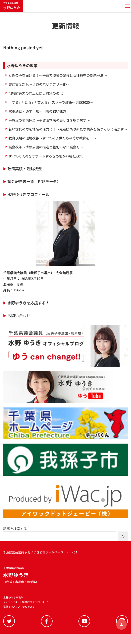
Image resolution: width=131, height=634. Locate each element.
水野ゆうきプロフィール (28, 194)
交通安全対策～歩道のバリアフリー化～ (39, 84)
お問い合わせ (18, 315)
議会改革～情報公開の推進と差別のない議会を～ (45, 146)
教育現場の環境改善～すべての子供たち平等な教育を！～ (52, 137)
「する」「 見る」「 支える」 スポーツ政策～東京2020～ (50, 102)
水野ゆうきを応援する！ (28, 302)
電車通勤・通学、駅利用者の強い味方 (37, 111)
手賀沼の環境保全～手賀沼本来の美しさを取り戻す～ (49, 120)
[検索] (123, 536)
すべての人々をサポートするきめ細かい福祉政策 (45, 156)
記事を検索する (15, 528)
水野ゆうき (11, 5)
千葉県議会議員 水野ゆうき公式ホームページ (33, 552)
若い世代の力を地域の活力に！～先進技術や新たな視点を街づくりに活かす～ (67, 129)
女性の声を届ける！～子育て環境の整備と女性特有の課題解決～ (57, 75)
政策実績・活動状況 (24, 168)
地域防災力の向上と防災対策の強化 (35, 93)
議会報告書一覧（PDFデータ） (34, 181)
